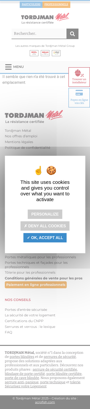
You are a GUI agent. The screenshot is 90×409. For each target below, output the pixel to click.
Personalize (45, 214)
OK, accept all (45, 238)
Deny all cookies (45, 226)
